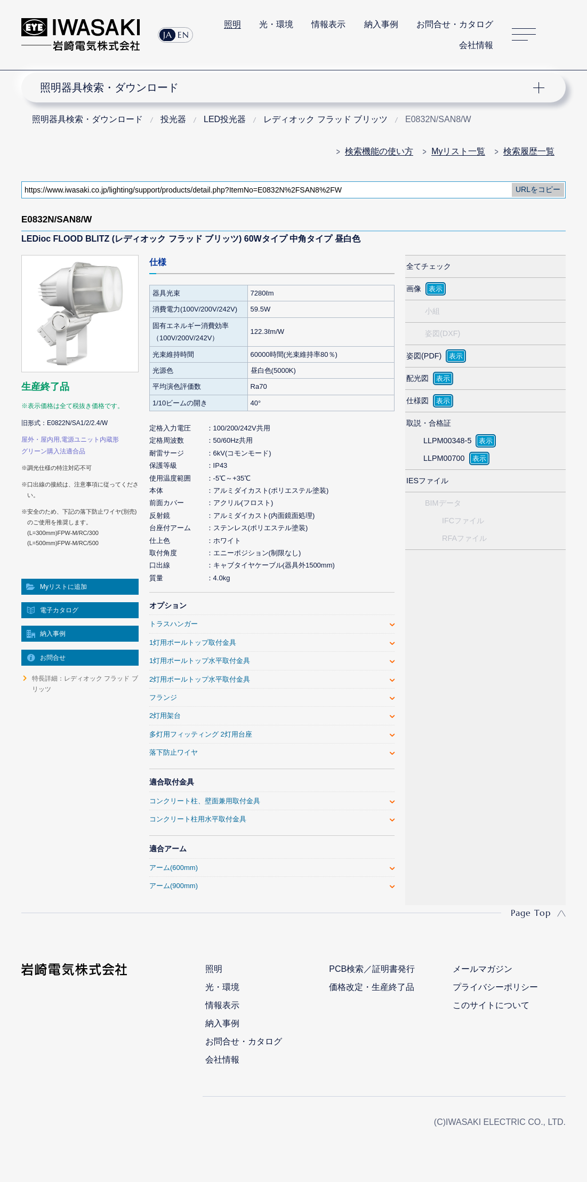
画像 (413, 288)
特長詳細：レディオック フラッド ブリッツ (85, 684)
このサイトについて (491, 1005)
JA (167, 34)
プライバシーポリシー (495, 987)
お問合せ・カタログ (454, 24)
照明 (232, 24)
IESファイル (427, 480)
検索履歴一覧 (528, 151)
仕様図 (417, 400)
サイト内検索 (560, 34)
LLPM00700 (444, 458)
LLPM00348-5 (447, 440)
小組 (432, 311)
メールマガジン (482, 968)
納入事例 (381, 24)
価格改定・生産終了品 (371, 987)
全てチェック (428, 266)
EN (183, 34)
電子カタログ (59, 610)
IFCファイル (463, 520)
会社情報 (476, 45)
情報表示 (328, 24)
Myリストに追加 (63, 586)
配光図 (417, 378)
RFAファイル (464, 538)
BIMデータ (443, 503)
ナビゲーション (286, 87)
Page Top (531, 912)
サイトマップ (524, 35)
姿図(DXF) (442, 333)
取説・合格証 (428, 423)
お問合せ (53, 657)
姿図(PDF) (423, 356)
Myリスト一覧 (458, 151)
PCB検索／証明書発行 (372, 968)
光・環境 (276, 24)
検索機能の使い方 (379, 151)
